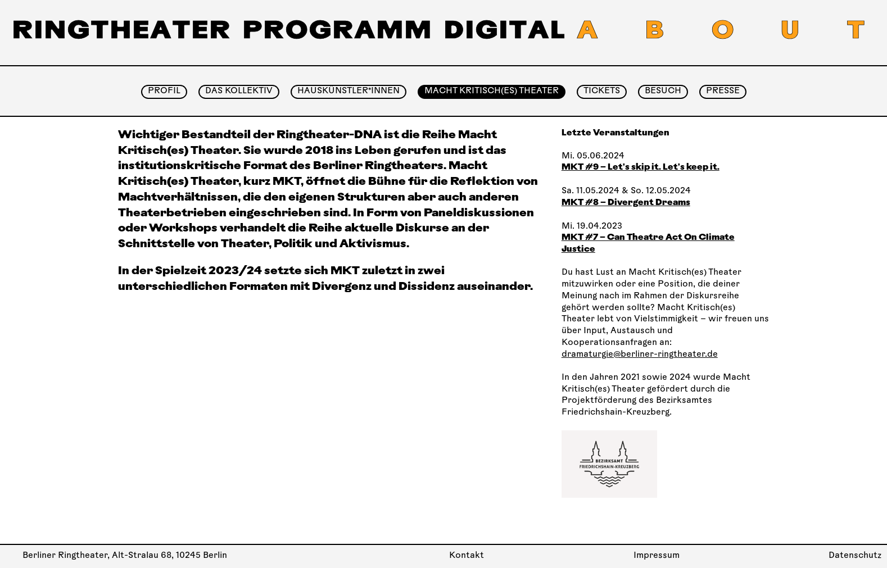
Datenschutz (855, 556)
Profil (164, 91)
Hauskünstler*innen (348, 91)
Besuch (663, 91)
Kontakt (466, 556)
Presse (723, 91)
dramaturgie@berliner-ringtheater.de (640, 355)
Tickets (601, 91)
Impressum (656, 556)
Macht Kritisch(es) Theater (491, 91)
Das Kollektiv (239, 91)
